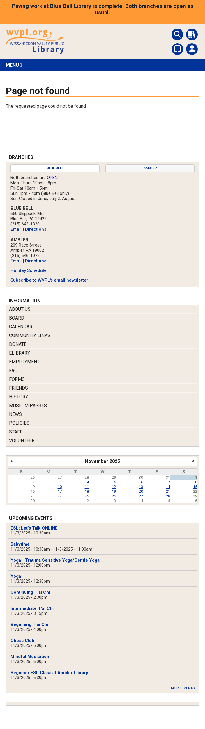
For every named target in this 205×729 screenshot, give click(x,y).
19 (114, 491)
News (15, 414)
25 (87, 496)
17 (60, 491)
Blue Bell (55, 168)
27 (141, 496)
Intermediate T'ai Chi (32, 608)
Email (16, 229)
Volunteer (22, 440)
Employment (24, 361)
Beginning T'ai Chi (29, 624)
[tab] (55, 168)
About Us (20, 309)
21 (168, 491)
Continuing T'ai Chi (30, 592)
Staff (15, 432)
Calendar (20, 326)
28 (168, 496)
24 (60, 496)
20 (141, 491)
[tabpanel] (102, 229)
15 (195, 487)
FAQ (13, 370)
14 (168, 487)
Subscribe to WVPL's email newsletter (49, 280)
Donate (17, 344)
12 (114, 487)
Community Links (29, 335)
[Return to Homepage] (35, 52)
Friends (18, 388)
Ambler (150, 168)
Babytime (20, 544)
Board (16, 318)
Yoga (15, 576)
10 (60, 487)
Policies (19, 423)
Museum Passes (28, 405)
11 (87, 487)
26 (114, 496)
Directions (35, 229)
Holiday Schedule (28, 270)
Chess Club (22, 640)
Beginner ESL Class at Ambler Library (49, 672)
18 (87, 491)
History (18, 397)
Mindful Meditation (29, 656)
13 (141, 487)
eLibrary (19, 353)
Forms (17, 379)
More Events (183, 688)
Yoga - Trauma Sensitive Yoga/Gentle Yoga (55, 560)
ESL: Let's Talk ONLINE (34, 528)
